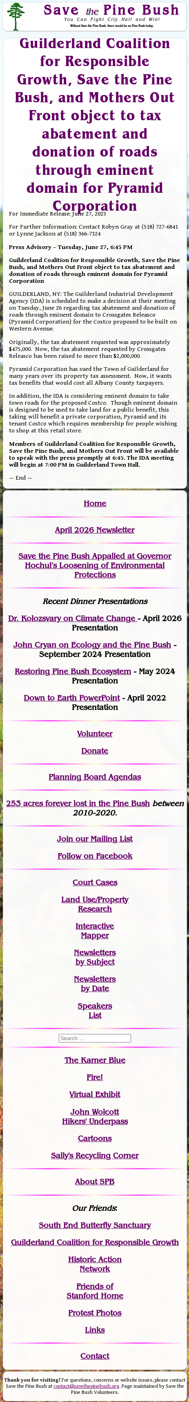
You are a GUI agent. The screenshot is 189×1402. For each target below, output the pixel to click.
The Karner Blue (94, 1060)
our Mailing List (102, 839)
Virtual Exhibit (94, 1094)
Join (65, 839)
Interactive (95, 926)
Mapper (95, 935)
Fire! (95, 1077)
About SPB (94, 1181)
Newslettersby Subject (95, 957)
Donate (94, 751)
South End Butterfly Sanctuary (95, 1225)
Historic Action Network (95, 1264)
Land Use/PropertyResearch (94, 904)
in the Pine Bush (103, 803)
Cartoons (94, 1138)
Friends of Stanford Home (95, 1291)
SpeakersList (95, 1010)
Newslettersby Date (95, 983)
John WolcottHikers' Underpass (95, 1116)
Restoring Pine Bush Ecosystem (73, 671)
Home (95, 503)
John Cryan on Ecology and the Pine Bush (92, 645)
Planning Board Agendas (95, 777)
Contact (94, 1356)
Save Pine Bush (111, 10)
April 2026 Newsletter (94, 530)
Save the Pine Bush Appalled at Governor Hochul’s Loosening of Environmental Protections (94, 565)
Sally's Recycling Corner (94, 1155)
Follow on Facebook (95, 856)
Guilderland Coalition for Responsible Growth (95, 1242)
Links (95, 1330)
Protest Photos (94, 1313)
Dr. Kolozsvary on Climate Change (73, 618)
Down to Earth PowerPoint (72, 698)
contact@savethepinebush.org (86, 1386)
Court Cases (95, 882)
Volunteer (94, 733)
